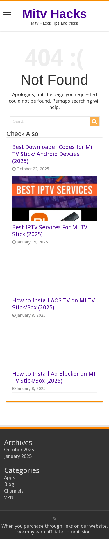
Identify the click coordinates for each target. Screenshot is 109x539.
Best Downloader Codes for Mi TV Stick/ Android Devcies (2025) (52, 154)
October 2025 (19, 449)
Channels (14, 491)
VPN (9, 497)
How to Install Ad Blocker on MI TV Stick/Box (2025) (54, 377)
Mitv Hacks (54, 14)
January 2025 (18, 456)
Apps (9, 477)
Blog (9, 484)
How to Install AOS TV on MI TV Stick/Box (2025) (53, 304)
